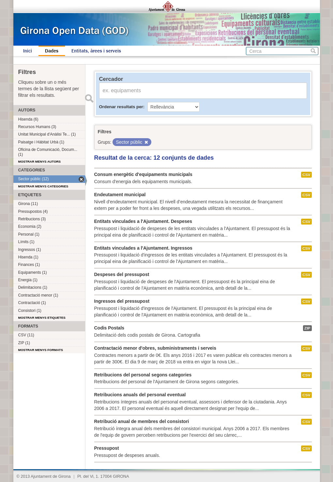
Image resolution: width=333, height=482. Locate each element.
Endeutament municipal (120, 194)
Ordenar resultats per (121, 106)
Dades (51, 51)
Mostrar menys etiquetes (42, 317)
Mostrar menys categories (43, 186)
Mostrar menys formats (40, 350)
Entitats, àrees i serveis (96, 51)
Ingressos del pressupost (122, 301)
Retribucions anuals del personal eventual (140, 394)
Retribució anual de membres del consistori (141, 421)
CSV (306, 174)
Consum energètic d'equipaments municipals (143, 174)
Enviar (89, 98)
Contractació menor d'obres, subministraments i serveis (155, 348)
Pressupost (106, 448)
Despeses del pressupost (121, 274)
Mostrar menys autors (39, 161)
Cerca (313, 51)
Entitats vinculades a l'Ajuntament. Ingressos (143, 248)
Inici (27, 51)
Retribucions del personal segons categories (143, 374)
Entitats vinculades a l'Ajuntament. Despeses (143, 221)
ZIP (307, 328)
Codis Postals (109, 327)
